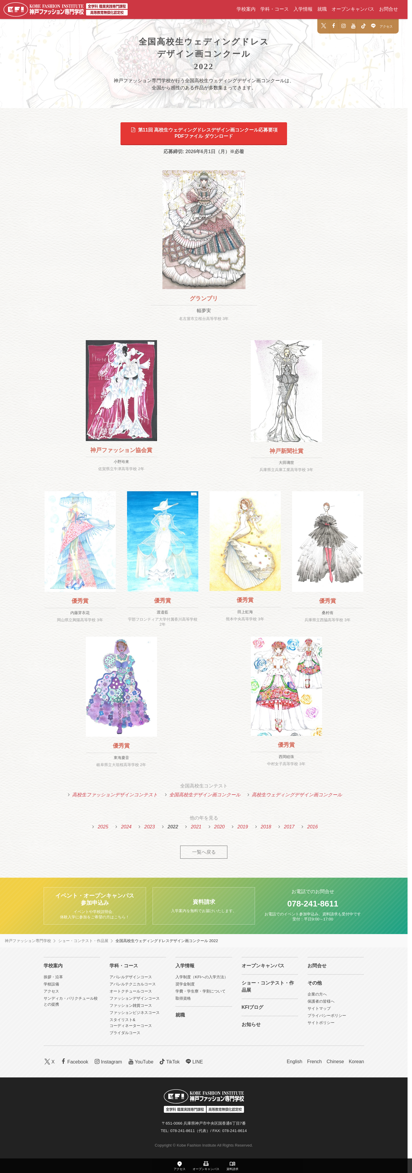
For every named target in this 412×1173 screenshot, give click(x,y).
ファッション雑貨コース (131, 1005)
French (314, 1061)
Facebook (73, 1061)
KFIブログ (253, 1007)
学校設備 (51, 984)
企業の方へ (317, 994)
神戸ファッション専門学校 (28, 941)
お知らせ (251, 1024)
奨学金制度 (185, 984)
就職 (322, 9)
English (294, 1061)
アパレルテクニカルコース (133, 984)
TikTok (169, 1061)
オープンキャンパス (353, 9)
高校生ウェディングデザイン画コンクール (297, 794)
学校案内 (246, 9)
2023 (149, 826)
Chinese (335, 1061)
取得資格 (183, 998)
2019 (242, 826)
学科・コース (274, 9)
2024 (126, 826)
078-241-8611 (312, 903)
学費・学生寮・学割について (200, 991)
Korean (356, 1061)
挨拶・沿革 (53, 977)
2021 (196, 826)
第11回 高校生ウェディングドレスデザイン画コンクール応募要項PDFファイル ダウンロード (204, 133)
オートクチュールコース (131, 991)
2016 (312, 826)
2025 (103, 826)
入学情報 (303, 9)
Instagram (107, 1061)
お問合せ (388, 9)
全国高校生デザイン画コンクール (204, 794)
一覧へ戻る (204, 852)
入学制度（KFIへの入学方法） (201, 977)
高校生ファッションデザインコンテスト (115, 794)
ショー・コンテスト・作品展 (83, 941)
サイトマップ (319, 1008)
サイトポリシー (321, 1022)
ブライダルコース (125, 1033)
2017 (289, 826)
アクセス (386, 26)
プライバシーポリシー (327, 1015)
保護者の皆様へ (321, 1001)
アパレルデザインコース (131, 977)
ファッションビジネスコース (135, 1012)
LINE (193, 1061)
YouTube (140, 1061)
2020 (219, 826)
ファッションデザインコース (135, 998)
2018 (266, 826)
